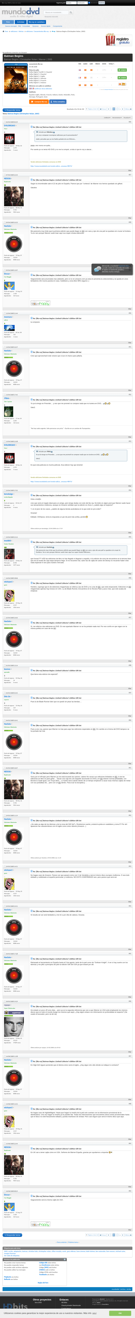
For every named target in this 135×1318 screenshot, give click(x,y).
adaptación (17, 1251)
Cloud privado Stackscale (71, 1305)
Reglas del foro (43, 1283)
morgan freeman (10, 1253)
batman (25, 1251)
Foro (8, 22)
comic (64, 1251)
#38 (130, 665)
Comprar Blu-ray (39, 102)
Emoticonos (46, 1265)
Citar (128, 170)
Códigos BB (43, 1263)
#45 (130, 953)
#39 (130, 693)
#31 (130, 347)
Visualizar (126, 117)
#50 (130, 1191)
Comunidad (26, 26)
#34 (130, 490)
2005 (6, 1251)
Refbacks (7, 1279)
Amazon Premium (108, 89)
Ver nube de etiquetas (11, 1256)
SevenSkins (105, 1304)
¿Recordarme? (93, 3)
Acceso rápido (45, 26)
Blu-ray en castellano (37, 22)
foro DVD (38, 1302)
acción (10, 1251)
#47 (130, 1056)
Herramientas (116, 117)
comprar (122, 70)
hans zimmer (80, 1251)
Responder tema (12, 110)
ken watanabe (101, 1251)
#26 (130, 122)
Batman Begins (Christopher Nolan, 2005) (23, 114)
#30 (130, 313)
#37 (130, 617)
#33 (130, 441)
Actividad (20, 22)
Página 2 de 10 (93, 109)
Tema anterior (62, 1242)
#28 (130, 222)
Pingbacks (7, 1277)
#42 (130, 815)
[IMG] (46, 1267)
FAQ (19, 26)
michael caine (120, 1251)
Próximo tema (73, 1242)
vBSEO (98, 1302)
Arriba (129, 1289)
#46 (130, 1001)
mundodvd (115, 1289)
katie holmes (90, 1251)
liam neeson (110, 1251)
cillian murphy (56, 1251)
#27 (130, 175)
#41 (130, 768)
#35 (130, 537)
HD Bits (64, 1302)
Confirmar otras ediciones (43, 89)
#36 (130, 578)
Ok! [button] (120, 1313)
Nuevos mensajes (11, 26)
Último (128, 109)
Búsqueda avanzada (51, 16)
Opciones (35, 26)
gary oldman (71, 1251)
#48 (130, 1104)
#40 (130, 720)
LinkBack (106, 117)
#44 (130, 906)
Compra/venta (57, 26)
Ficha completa (58, 102)
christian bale (33, 1251)
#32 (130, 394)
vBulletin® (102, 1299)
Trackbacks (43, 1275)
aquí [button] (94, 1313)
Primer (103, 109)
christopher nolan (44, 1251)
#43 (130, 866)
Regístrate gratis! (61, 3)
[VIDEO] (42, 1270)
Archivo (123, 1289)
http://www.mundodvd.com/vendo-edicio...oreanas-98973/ (51, 166)
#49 (130, 1143)
